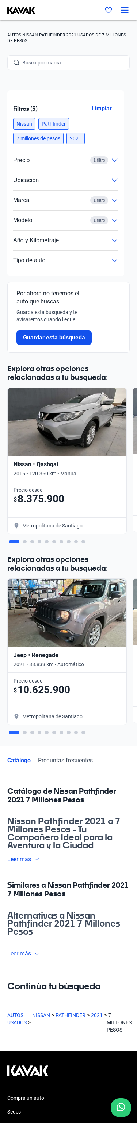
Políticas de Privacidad (32, 1055)
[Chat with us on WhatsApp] (121, 1108)
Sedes (14, 888)
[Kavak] (17, 10)
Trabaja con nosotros (31, 944)
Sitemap (16, 1081)
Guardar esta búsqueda (54, 337)
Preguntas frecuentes (65, 536)
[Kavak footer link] (27, 851)
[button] (24, 124)
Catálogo (19, 536)
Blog (12, 916)
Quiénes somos (24, 930)
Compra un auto (25, 874)
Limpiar (102, 108)
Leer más (23, 635)
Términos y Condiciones (34, 1068)
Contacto (17, 958)
